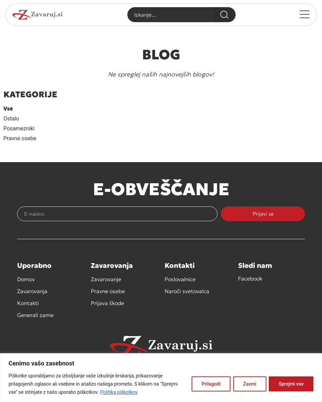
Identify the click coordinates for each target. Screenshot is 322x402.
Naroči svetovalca (187, 291)
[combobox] (170, 14)
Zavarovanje (106, 279)
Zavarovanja (32, 291)
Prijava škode (107, 303)
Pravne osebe (19, 138)
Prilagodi (210, 384)
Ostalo (11, 118)
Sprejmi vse (291, 384)
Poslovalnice (180, 279)
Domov (26, 279)
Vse (8, 108)
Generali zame (35, 315)
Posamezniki (18, 128)
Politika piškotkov (119, 392)
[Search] (225, 14)
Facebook (250, 278)
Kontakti (28, 303)
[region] (161, 377)
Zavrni (249, 384)
